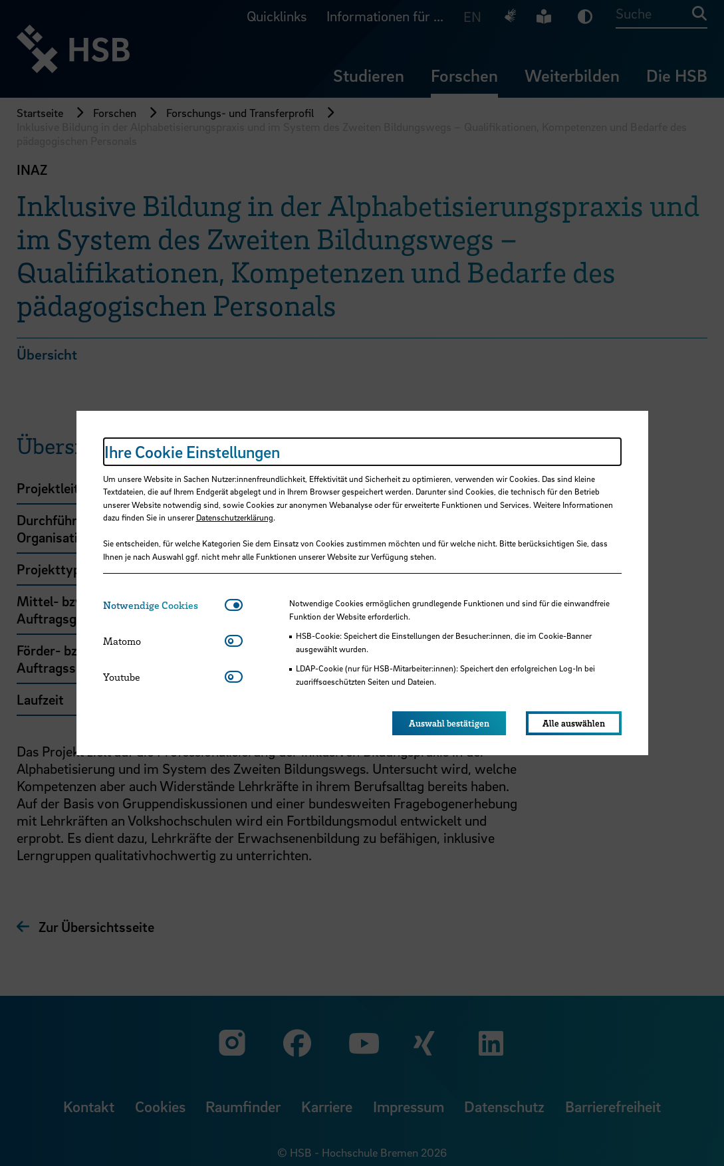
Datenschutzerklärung (234, 517)
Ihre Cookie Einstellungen (192, 451)
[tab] (164, 605)
